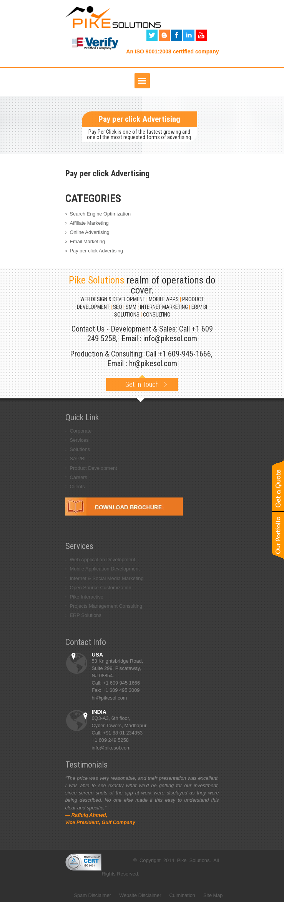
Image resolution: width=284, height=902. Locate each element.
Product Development (93, 468)
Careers (79, 477)
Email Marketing (87, 241)
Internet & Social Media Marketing (107, 578)
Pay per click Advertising (96, 251)
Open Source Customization (100, 587)
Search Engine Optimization (100, 214)
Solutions (80, 449)
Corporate (81, 431)
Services (79, 440)
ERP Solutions (85, 615)
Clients (77, 486)
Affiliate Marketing (89, 223)
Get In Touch (142, 383)
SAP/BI (78, 458)
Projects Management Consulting (106, 606)
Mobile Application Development (105, 569)
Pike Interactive (87, 597)
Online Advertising (90, 232)
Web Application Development (103, 559)
